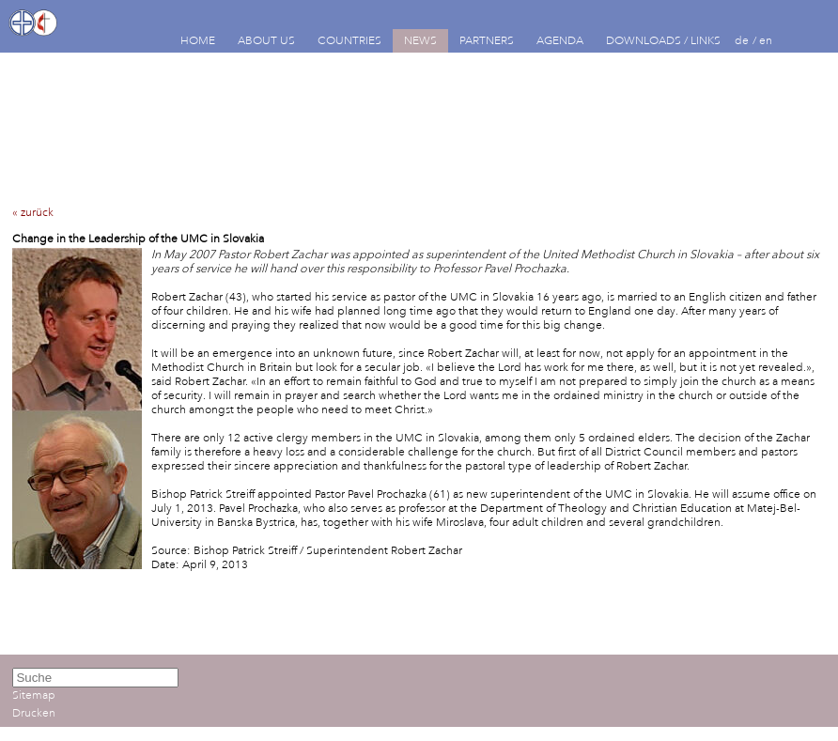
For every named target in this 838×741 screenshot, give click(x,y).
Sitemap (33, 695)
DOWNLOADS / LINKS (663, 41)
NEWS (420, 41)
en (765, 41)
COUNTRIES (349, 41)
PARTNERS (486, 41)
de (742, 41)
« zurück (33, 213)
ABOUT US (266, 41)
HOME (197, 41)
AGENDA (559, 41)
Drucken (33, 713)
